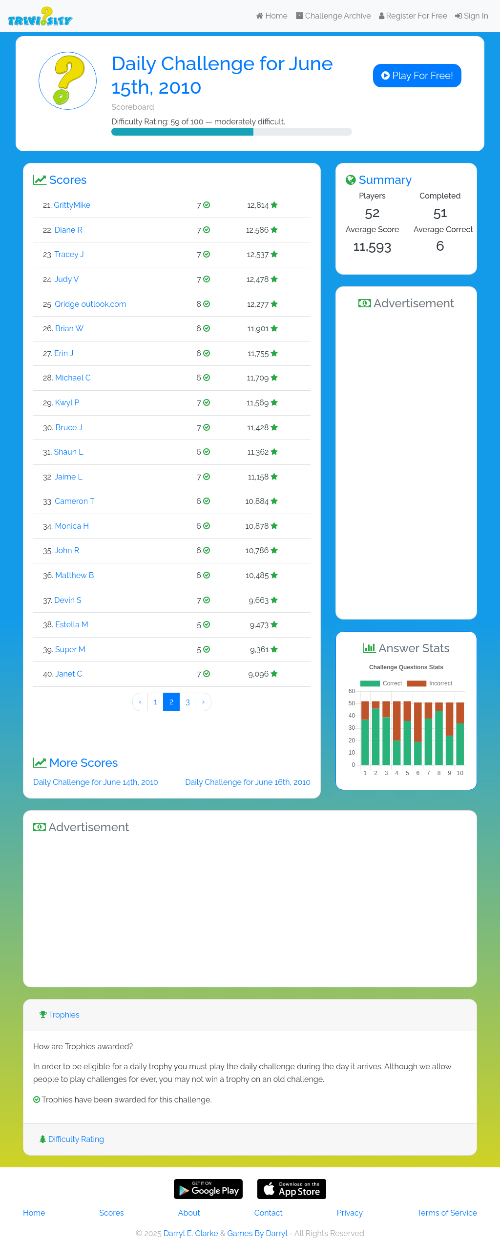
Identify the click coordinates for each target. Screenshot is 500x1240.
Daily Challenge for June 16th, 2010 (248, 782)
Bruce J (68, 427)
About (189, 1213)
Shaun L (68, 452)
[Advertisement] (406, 463)
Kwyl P (67, 402)
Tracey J (69, 254)
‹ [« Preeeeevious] (140, 701)
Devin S (68, 600)
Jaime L (69, 476)
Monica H (72, 526)
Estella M (71, 624)
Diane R (69, 230)
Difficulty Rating (72, 1139)
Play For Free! (417, 75)
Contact (268, 1213)
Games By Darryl (257, 1233)
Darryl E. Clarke (191, 1233)
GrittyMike (72, 205)
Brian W (69, 328)
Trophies (60, 1015)
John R (67, 550)
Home (272, 15)
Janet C (68, 674)
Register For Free (413, 15)
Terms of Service (447, 1213)
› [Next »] (203, 701)
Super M (70, 649)
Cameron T (74, 501)
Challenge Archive (333, 15)
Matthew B (74, 575)
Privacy (350, 1213)
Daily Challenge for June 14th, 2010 (95, 782)
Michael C (73, 377)
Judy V (67, 279)
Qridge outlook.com (90, 304)
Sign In (471, 15)
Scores (111, 1213)
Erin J (63, 353)
